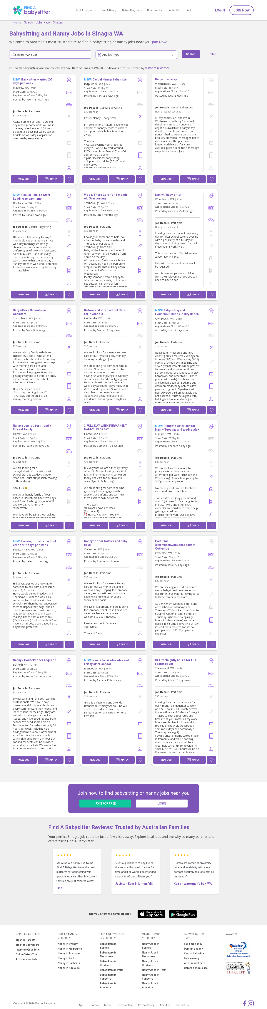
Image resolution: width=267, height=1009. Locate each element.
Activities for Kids (26, 959)
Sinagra (58, 22)
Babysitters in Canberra (108, 976)
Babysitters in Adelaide (108, 985)
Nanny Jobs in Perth (154, 969)
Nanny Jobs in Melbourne (150, 954)
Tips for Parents (25, 940)
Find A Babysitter (86, 10)
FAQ (188, 10)
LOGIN (162, 803)
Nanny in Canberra (69, 963)
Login (220, 10)
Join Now (241, 10)
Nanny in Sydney (68, 943)
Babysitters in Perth (112, 969)
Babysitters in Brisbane (108, 963)
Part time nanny (193, 948)
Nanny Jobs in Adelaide (150, 985)
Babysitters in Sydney (108, 945)
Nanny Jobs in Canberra (150, 976)
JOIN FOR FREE (105, 803)
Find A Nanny (109, 10)
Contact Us (174, 10)
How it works (154, 10)
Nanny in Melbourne (70, 948)
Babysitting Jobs (132, 10)
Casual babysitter (194, 953)
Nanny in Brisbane (69, 953)
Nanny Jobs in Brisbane (150, 963)
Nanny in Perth (66, 958)
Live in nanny (191, 958)
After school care (194, 963)
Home (17, 22)
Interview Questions (28, 949)
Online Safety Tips (26, 954)
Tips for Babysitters (27, 944)
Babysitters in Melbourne (108, 954)
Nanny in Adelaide (69, 967)
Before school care (196, 967)
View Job (23, 179)
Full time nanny (193, 943)
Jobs (39, 22)
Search (28, 22)
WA (48, 22)
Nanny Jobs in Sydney (150, 945)
